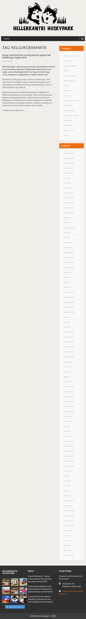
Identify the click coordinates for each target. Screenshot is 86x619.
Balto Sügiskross (69, 81)
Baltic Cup (67, 71)
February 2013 (69, 386)
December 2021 (69, 153)
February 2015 (69, 292)
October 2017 (68, 208)
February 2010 (69, 555)
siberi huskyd (68, 125)
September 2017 (69, 213)
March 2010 (68, 550)
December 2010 (69, 511)
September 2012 (69, 411)
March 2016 (68, 242)
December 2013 (69, 342)
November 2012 (69, 401)
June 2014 (67, 317)
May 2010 (67, 545)
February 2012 (69, 441)
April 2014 (67, 327)
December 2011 (69, 451)
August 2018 (68, 173)
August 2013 (68, 362)
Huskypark (67, 95)
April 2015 (67, 282)
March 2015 (68, 287)
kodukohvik (67, 120)
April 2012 (67, 431)
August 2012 (68, 416)
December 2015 (69, 252)
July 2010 (67, 535)
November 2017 (69, 203)
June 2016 (67, 233)
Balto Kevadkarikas (70, 76)
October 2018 (68, 168)
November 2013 (69, 347)
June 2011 (67, 481)
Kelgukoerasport (69, 110)
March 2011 (68, 496)
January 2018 (68, 193)
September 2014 (69, 312)
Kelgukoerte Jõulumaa (71, 115)
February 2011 (69, 501)
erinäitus (67, 86)
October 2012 (68, 406)
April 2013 (67, 377)
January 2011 (68, 506)
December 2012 (69, 396)
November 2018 (69, 163)
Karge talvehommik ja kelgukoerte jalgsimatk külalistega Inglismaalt (26, 56)
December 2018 (69, 158)
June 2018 (67, 178)
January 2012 (68, 446)
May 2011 (67, 486)
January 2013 (68, 391)
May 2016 (67, 237)
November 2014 (69, 302)
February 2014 (69, 332)
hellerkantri (67, 90)
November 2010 (69, 516)
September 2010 (69, 526)
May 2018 (67, 183)
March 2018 (68, 188)
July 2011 (67, 476)
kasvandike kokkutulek (71, 100)
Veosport (67, 135)
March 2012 (68, 436)
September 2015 (69, 267)
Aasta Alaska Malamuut (71, 56)
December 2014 (69, 297)
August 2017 (68, 218)
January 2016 (68, 247)
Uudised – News (69, 130)
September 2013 (69, 357)
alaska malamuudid (70, 66)
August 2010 (68, 530)
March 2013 (68, 382)
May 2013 (67, 372)
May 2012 (67, 426)
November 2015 (69, 257)
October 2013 (68, 352)
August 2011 (68, 471)
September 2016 (69, 228)
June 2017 (67, 223)
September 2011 (69, 466)
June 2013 (67, 367)
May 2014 (67, 322)
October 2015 (68, 262)
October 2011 (68, 461)
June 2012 (67, 421)
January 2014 (68, 337)
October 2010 (68, 521)
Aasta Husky (68, 61)
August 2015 (68, 272)
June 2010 (67, 540)
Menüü (6, 39)
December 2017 (69, 198)
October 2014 (68, 307)
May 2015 (67, 277)
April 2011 (67, 491)
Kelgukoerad (68, 105)
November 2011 (69, 456)
